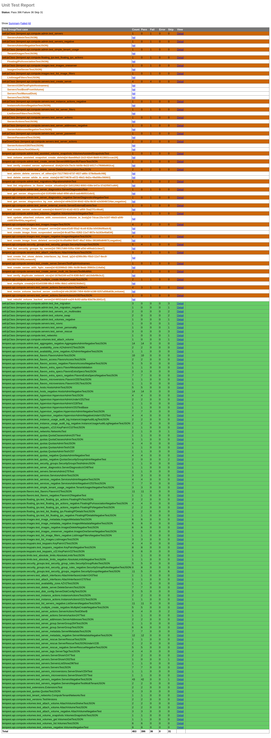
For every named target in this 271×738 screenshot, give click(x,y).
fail (133, 37)
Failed (23, 23)
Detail (180, 33)
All (29, 23)
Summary (14, 23)
